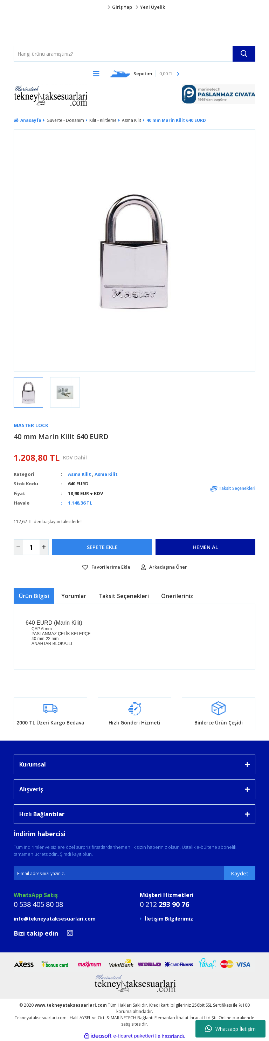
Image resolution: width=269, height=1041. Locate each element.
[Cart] (145, 73)
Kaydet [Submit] (239, 873)
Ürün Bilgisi (34, 596)
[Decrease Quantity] (18, 547)
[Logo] (28, 28)
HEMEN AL (205, 546)
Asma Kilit (79, 474)
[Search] (134, 54)
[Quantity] (31, 547)
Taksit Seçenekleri (232, 488)
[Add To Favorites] (106, 567)
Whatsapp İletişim (230, 1029)
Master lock (31, 425)
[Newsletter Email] (134, 873)
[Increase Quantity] (44, 547)
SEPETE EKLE (102, 546)
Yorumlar (73, 596)
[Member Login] (134, 7)
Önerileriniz (177, 596)
